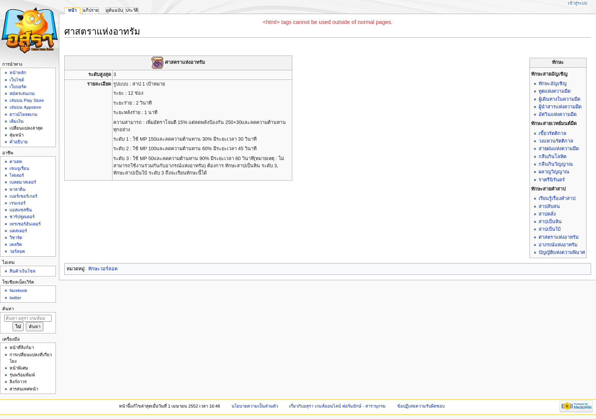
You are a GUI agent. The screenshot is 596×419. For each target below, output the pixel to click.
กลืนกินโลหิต (552, 156)
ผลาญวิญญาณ (554, 172)
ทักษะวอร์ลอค (102, 268)
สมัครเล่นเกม (22, 93)
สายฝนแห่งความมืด (559, 148)
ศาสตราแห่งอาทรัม (559, 237)
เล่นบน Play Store (27, 100)
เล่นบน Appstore (25, 107)
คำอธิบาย (19, 142)
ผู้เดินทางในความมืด (559, 99)
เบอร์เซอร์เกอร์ (23, 196)
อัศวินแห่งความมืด (558, 114)
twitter (15, 297)
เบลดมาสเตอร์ (23, 182)
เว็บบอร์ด (18, 86)
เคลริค (16, 244)
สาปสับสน (549, 206)
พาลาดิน (17, 189)
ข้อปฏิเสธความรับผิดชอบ (421, 406)
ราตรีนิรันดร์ (552, 180)
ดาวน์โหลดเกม (24, 114)
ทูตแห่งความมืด (555, 91)
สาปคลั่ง (547, 214)
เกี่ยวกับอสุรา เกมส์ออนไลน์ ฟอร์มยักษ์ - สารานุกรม (337, 406)
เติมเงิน (17, 121)
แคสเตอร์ (18, 231)
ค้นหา (8, 308)
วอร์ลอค (17, 251)
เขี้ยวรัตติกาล (552, 133)
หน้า (72, 10)
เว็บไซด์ (17, 80)
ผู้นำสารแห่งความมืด (560, 107)
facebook (18, 290)
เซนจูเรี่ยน (19, 168)
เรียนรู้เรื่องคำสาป (557, 198)
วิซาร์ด (16, 237)
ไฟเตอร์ (17, 175)
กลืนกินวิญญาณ (556, 164)
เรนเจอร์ (17, 203)
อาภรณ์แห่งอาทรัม (558, 245)
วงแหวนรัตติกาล (556, 141)
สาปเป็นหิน (550, 221)
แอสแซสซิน (21, 210)
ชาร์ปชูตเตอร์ (22, 216)
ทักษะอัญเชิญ (553, 83)
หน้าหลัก (18, 72)
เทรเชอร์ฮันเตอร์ (25, 224)
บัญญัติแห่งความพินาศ (562, 252)
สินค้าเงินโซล (22, 271)
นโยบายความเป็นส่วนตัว (254, 406)
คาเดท (16, 161)
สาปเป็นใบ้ (550, 229)
